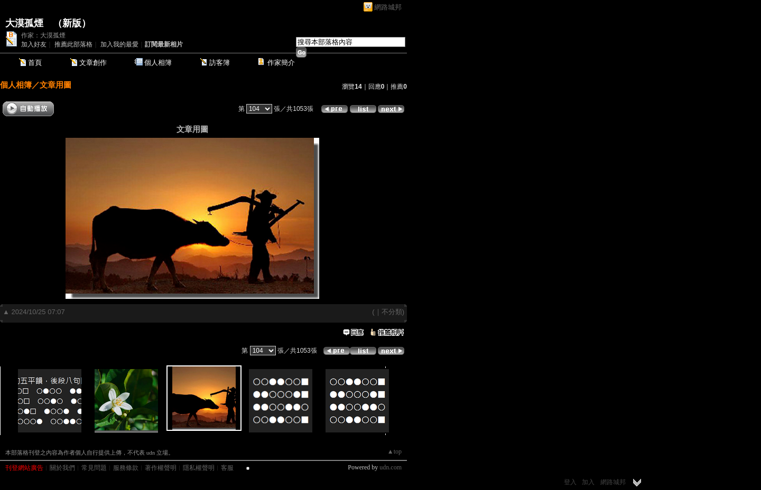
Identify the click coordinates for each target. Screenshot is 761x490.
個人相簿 (158, 63)
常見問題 (94, 468)
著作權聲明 (161, 468)
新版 (71, 23)
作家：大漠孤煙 (43, 35)
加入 (588, 482)
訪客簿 (219, 63)
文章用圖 (55, 84)
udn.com (390, 467)
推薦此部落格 (73, 44)
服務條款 (125, 468)
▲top (394, 451)
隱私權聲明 (199, 468)
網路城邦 (388, 7)
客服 (227, 468)
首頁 (35, 63)
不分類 (392, 312)
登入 (570, 482)
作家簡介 (281, 63)
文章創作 (93, 63)
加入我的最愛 (119, 44)
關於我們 (62, 468)
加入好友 (34, 44)
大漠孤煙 (24, 23)
